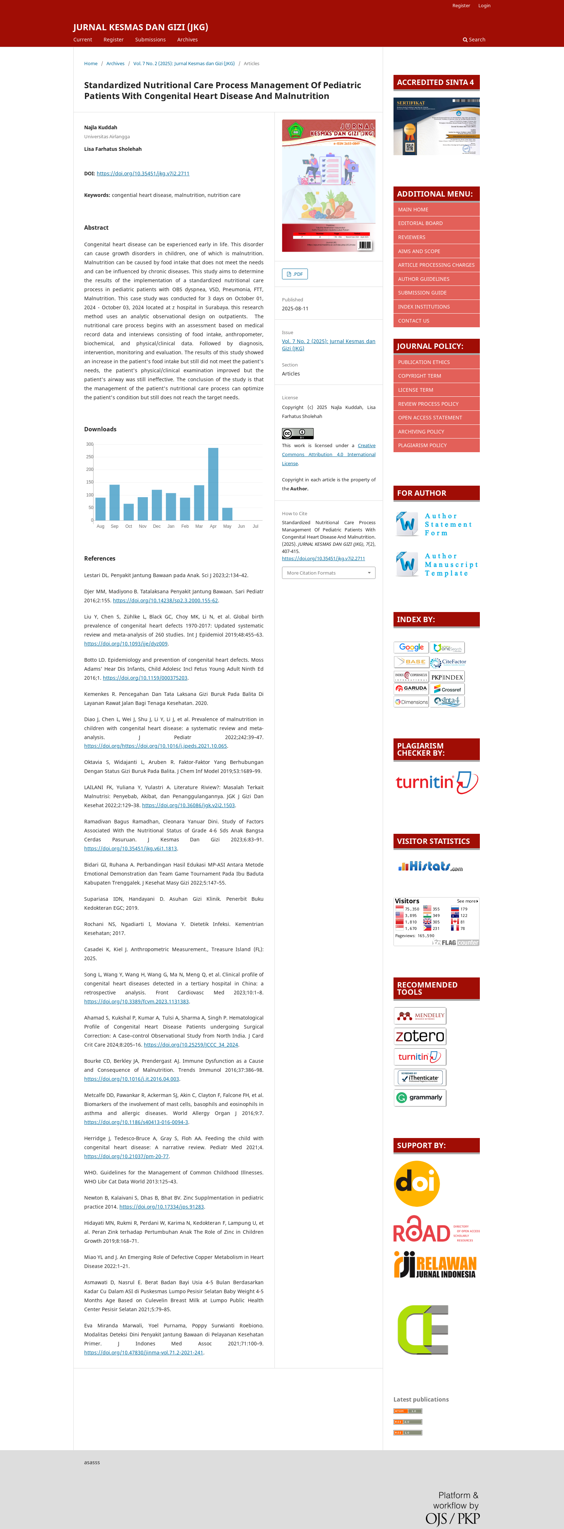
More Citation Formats (311, 573)
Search (474, 39)
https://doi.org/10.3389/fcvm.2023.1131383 (136, 1001)
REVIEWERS (412, 237)
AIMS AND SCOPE (419, 251)
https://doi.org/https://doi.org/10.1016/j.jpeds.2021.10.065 (155, 745)
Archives (187, 39)
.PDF (297, 274)
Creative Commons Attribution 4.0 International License (329, 454)
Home (90, 63)
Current (82, 39)
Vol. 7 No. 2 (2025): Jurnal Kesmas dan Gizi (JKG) (184, 63)
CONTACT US (413, 320)
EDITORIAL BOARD (420, 223)
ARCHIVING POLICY (421, 431)
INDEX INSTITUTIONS (424, 306)
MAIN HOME (413, 209)
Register (114, 39)
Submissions (150, 39)
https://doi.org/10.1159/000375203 (145, 677)
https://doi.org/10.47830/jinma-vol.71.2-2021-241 (143, 1352)
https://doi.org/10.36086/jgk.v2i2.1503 (188, 805)
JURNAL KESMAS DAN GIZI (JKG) (140, 27)
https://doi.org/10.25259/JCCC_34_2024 (191, 1044)
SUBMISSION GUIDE (422, 292)
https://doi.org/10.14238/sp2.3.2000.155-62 (165, 600)
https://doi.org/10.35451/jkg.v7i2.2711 (143, 173)
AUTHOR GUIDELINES (424, 278)
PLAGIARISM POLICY (422, 445)
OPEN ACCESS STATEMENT (430, 417)
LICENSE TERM (415, 389)
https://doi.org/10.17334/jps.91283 (161, 1206)
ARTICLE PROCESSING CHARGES (436, 264)
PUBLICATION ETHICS (424, 362)
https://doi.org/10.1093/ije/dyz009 (126, 643)
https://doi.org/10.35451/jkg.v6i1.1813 (130, 848)
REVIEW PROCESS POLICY (428, 403)
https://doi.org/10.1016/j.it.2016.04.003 (131, 1078)
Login (484, 5)
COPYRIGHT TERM (419, 375)
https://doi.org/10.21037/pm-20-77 (126, 1156)
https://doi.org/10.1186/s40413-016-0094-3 (136, 1122)
